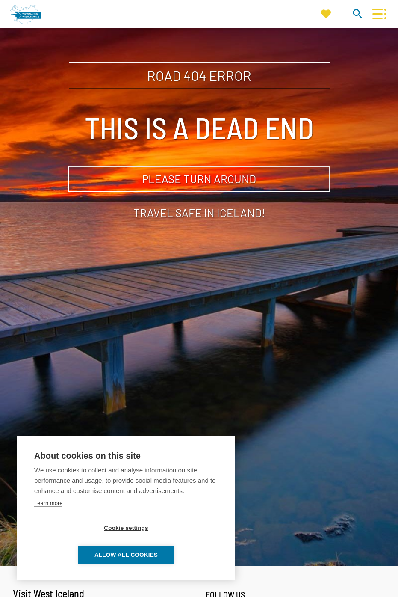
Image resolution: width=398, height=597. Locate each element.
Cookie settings (77, 555)
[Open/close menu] (377, 14)
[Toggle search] (357, 13)
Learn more (48, 530)
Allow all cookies (175, 555)
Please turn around (199, 178)
